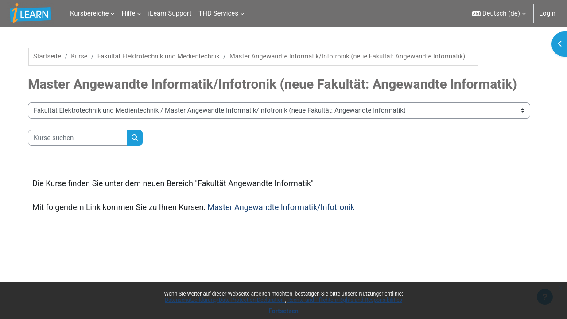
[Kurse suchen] (81, 138)
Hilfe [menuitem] (128, 13)
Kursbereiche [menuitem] (89, 13)
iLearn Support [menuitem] (169, 13)
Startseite (51, 56)
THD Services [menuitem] (218, 13)
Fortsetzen (283, 311)
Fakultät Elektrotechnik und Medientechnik (164, 56)
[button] (499, 13)
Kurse (83, 56)
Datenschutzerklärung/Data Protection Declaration (225, 300)
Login (547, 13)
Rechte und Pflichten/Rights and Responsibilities (344, 300)
